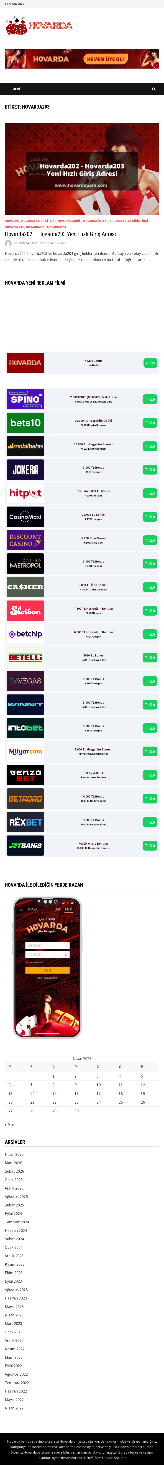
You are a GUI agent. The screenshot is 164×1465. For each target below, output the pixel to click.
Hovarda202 (14, 227)
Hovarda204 (56, 227)
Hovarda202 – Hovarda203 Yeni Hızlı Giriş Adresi (60, 234)
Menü (14, 89)
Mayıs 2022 (14, 1399)
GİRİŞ (150, 363)
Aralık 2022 (14, 1340)
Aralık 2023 (14, 1255)
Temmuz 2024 (17, 1222)
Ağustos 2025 (16, 1196)
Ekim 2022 (14, 1357)
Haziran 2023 (16, 1298)
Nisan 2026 (14, 1154)
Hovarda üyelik (95, 221)
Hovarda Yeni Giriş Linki (129, 221)
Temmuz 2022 (17, 1382)
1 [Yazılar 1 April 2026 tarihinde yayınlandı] (53, 1076)
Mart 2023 (13, 1323)
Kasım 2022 (15, 1348)
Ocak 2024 (14, 1247)
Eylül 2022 (13, 1365)
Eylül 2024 (13, 1213)
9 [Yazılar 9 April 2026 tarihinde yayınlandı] (75, 1084)
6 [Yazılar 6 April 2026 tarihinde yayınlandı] (9, 1084)
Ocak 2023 (14, 1331)
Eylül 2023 (13, 1281)
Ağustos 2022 (16, 1374)
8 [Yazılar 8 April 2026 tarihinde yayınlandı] (53, 1084)
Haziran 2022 (16, 1391)
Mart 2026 (13, 1162)
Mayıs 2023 (14, 1306)
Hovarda (12, 221)
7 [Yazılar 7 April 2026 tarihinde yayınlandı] (31, 1084)
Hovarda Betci (27, 243)
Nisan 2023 (14, 1315)
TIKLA (150, 399)
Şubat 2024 (14, 1238)
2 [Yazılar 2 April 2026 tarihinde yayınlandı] (75, 1076)
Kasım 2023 (15, 1264)
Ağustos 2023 (16, 1289)
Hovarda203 (35, 227)
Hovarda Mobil (69, 221)
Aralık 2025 (14, 1188)
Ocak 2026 (14, 1179)
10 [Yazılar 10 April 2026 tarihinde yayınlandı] (99, 1084)
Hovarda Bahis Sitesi (37, 221)
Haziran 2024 (16, 1230)
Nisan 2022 (14, 1408)
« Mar (9, 1124)
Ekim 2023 (14, 1272)
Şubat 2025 (14, 1205)
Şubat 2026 (14, 1171)
